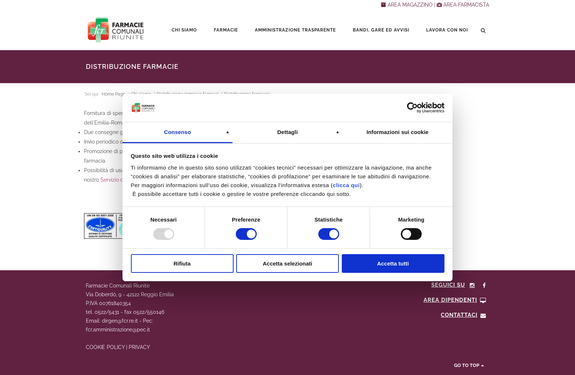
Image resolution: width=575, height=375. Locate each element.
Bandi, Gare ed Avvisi (381, 30)
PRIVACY (139, 347)
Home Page (113, 94)
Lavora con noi (447, 30)
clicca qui (346, 185)
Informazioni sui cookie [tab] (398, 132)
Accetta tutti (393, 263)
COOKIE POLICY (105, 347)
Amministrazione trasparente (295, 30)
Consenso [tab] (177, 132)
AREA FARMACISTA (463, 5)
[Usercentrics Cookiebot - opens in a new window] (412, 107)
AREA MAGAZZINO (407, 5)
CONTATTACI (463, 315)
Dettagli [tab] (287, 132)
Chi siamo (184, 30)
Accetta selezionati (287, 263)
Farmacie (226, 30)
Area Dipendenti (455, 300)
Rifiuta (182, 263)
